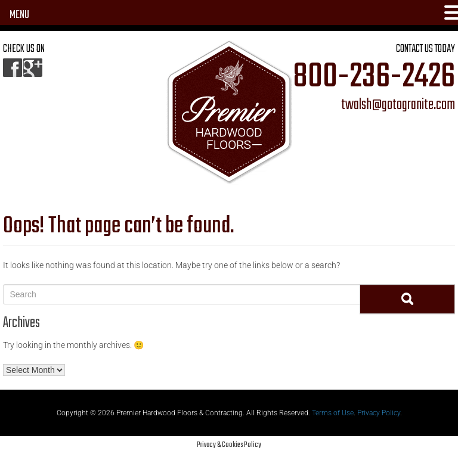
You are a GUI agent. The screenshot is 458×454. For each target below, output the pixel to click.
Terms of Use (333, 413)
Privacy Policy (378, 413)
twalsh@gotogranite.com (398, 105)
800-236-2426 (374, 77)
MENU (19, 15)
